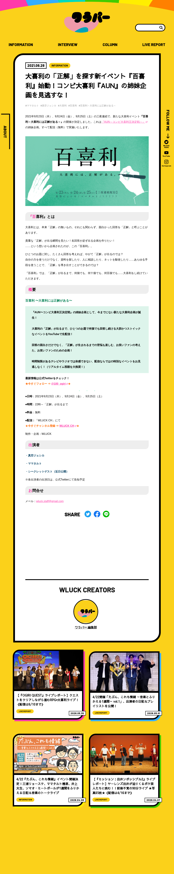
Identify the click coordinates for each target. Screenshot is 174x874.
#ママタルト (32, 105)
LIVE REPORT (153, 45)
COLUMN (109, 45)
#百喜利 (73, 105)
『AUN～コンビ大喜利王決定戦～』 (123, 122)
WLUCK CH (66, 425)
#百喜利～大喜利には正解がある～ (98, 105)
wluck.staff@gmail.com (50, 501)
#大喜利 (62, 105)
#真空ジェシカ (49, 105)
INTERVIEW (68, 45)
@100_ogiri (58, 383)
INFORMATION (21, 45)
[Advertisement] (87, 548)
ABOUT (5, 132)
